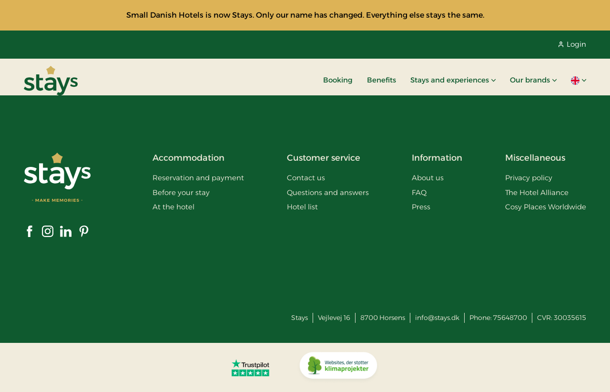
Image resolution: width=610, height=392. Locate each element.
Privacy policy (528, 177)
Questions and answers (328, 192)
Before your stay (181, 192)
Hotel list (302, 206)
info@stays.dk (437, 317)
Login (572, 44)
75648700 (510, 317)
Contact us (306, 177)
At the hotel (173, 206)
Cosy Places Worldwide (545, 206)
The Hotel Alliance (537, 192)
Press (421, 206)
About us (428, 177)
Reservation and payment (198, 177)
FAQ (419, 192)
